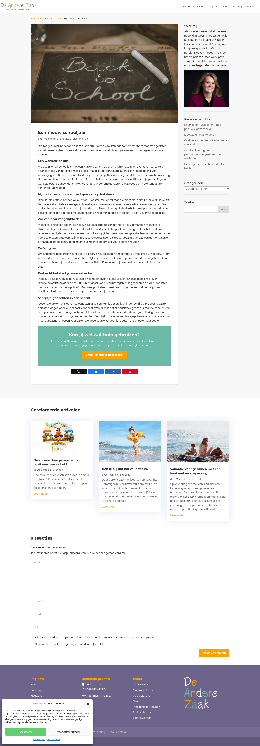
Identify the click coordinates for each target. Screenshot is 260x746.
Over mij (237, 6)
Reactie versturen (214, 652)
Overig (137, 701)
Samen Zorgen (142, 717)
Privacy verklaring (93, 732)
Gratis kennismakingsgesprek (104, 354)
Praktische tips (142, 712)
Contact (250, 6)
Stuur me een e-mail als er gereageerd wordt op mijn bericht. (68, 644)
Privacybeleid (53, 739)
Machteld (49, 138)
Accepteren (25, 731)
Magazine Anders (143, 690)
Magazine (213, 6)
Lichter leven (54, 18)
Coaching (198, 6)
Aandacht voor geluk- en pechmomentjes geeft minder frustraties (202, 154)
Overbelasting (142, 695)
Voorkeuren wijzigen (69, 731)
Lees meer (40, 493)
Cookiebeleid (39, 739)
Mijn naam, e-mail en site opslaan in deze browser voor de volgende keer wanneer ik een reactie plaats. (93, 637)
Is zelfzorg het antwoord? (200, 134)
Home (186, 6)
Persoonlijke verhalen (146, 706)
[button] (88, 703)
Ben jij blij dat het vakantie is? (125, 469)
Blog (225, 6)
